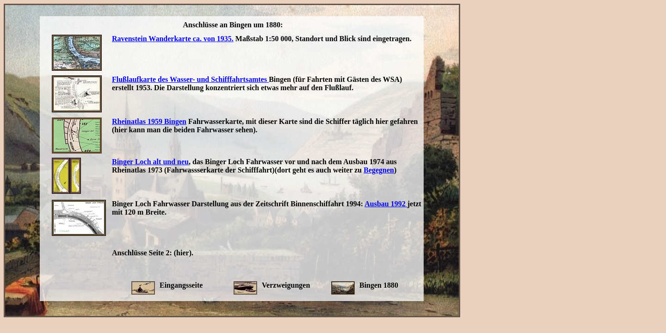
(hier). (183, 253)
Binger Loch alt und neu (150, 162)
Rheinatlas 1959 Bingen (149, 121)
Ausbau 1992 (385, 204)
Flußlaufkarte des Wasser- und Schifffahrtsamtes (190, 79)
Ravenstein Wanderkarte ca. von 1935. (173, 39)
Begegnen (379, 170)
